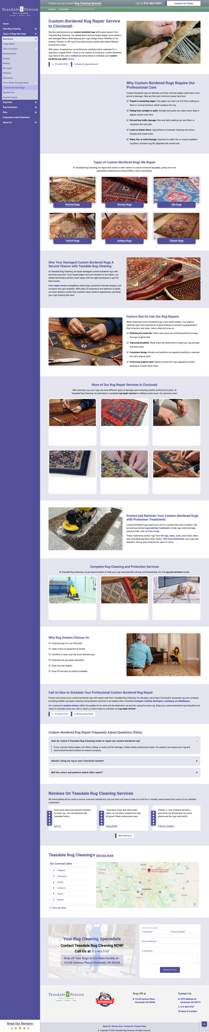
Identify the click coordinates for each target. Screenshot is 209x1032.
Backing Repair (9, 50)
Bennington (91, 885)
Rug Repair (8, 35)
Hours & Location (187, 1009)
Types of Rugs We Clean (14, 30)
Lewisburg (169, 697)
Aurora (60, 880)
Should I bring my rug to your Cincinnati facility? (77, 757)
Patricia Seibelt (166, 823)
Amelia (60, 874)
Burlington (158, 697)
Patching (7, 69)
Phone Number (178, 929)
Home (6, 20)
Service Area (108, 852)
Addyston (61, 868)
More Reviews (125, 833)
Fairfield (148, 697)
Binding (6, 60)
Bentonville (62, 891)
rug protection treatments (157, 526)
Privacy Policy (140, 1024)
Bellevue (61, 885)
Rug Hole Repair (10, 93)
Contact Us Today (183, 3)
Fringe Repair (9, 40)
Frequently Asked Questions (16, 114)
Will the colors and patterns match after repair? (77, 768)
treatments (179, 537)
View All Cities (59, 905)
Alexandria (90, 868)
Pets (5, 108)
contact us (76, 56)
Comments (147, 948)
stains (172, 533)
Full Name (147, 929)
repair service (60, 285)
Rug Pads (7, 98)
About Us (7, 119)
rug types (155, 167)
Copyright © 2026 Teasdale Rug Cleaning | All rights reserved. (125, 1028)
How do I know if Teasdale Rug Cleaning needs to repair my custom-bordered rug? (95, 737)
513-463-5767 (151, 3)
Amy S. (57, 823)
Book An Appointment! (86, 64)
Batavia (89, 880)
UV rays (164, 533)
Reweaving (8, 74)
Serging (6, 55)
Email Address (149, 939)
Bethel (88, 891)
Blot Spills (7, 64)
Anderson (90, 874)
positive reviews (71, 701)
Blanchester (62, 897)
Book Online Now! (83, 710)
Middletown (184, 697)
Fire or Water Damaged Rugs (15, 79)
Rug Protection (10, 103)
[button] (36, 25)
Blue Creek (90, 897)
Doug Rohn (112, 823)
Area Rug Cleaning (12, 25)
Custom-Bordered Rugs (14, 84)
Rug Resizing (9, 89)
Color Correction (10, 45)
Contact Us (128, 1024)
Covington (138, 697)
